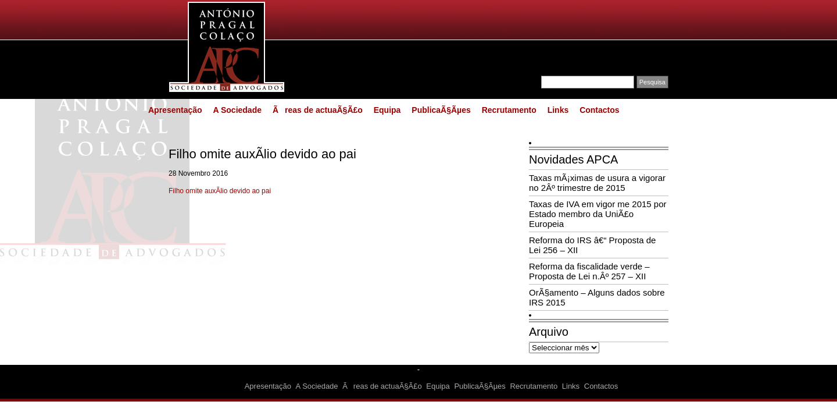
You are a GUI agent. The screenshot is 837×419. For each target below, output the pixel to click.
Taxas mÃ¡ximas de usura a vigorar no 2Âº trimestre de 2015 (597, 183)
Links (558, 110)
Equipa (387, 110)
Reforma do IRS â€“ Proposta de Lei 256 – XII (592, 245)
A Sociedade (237, 110)
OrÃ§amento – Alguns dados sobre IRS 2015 (596, 297)
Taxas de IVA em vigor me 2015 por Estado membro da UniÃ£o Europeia (598, 214)
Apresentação (175, 110)
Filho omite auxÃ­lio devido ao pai (220, 191)
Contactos (599, 110)
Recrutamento (509, 110)
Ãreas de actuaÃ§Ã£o (318, 110)
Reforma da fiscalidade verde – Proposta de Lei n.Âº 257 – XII (589, 271)
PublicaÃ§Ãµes (441, 110)
